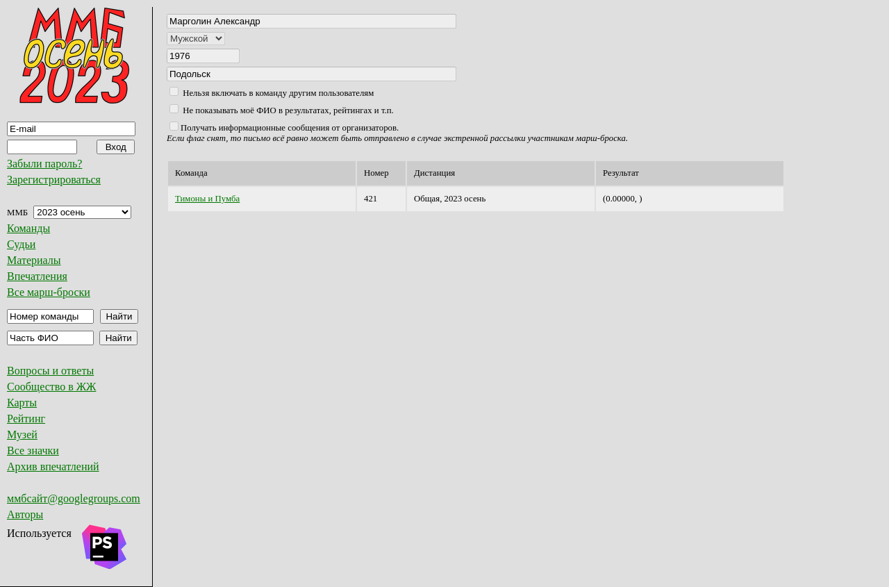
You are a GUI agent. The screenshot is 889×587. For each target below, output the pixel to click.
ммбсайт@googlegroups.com (73, 498)
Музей (22, 434)
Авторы (25, 514)
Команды (28, 228)
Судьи (21, 244)
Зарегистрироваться (54, 179)
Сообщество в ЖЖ (51, 386)
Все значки (33, 450)
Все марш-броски (48, 292)
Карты (22, 402)
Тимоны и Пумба (207, 199)
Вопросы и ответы (50, 371)
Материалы (34, 260)
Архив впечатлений (53, 466)
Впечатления (37, 276)
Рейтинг (26, 418)
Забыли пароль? (44, 164)
